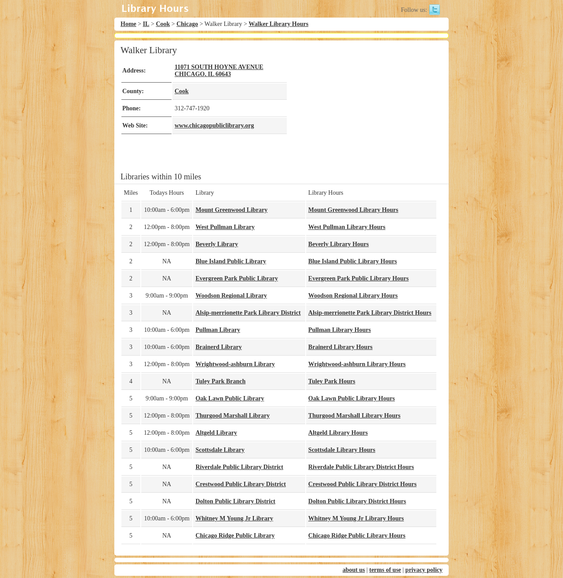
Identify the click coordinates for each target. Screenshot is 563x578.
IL (146, 24)
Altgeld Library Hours (338, 432)
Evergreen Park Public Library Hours (358, 278)
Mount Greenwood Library (231, 210)
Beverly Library (216, 244)
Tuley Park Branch (220, 381)
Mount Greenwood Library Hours (353, 210)
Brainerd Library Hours (340, 347)
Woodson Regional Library (231, 295)
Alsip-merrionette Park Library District (247, 312)
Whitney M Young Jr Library (234, 518)
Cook (163, 24)
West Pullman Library (225, 227)
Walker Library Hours (278, 24)
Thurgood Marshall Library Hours (354, 415)
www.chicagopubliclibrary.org (214, 125)
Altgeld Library (216, 432)
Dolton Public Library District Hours (357, 501)
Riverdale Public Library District (239, 467)
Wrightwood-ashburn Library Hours (357, 364)
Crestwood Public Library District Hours (362, 484)
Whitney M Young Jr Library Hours (356, 518)
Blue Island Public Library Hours (352, 261)
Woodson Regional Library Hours (353, 295)
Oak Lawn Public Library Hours (351, 398)
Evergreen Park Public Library (236, 278)
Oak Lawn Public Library (229, 398)
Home (128, 24)
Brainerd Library (218, 347)
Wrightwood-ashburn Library (235, 364)
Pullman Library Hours (339, 330)
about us (354, 570)
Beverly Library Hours (338, 244)
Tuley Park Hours (331, 381)
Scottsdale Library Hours (341, 450)
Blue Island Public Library (230, 261)
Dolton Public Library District (235, 501)
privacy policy (424, 570)
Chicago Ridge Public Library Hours (357, 535)
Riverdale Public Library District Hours (361, 467)
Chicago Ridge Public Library (234, 535)
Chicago (187, 24)
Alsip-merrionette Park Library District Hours (369, 312)
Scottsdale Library (220, 450)
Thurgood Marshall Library (232, 415)
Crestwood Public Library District (240, 484)
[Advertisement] (362, 106)
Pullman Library (217, 330)
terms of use (385, 570)
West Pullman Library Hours (346, 227)
